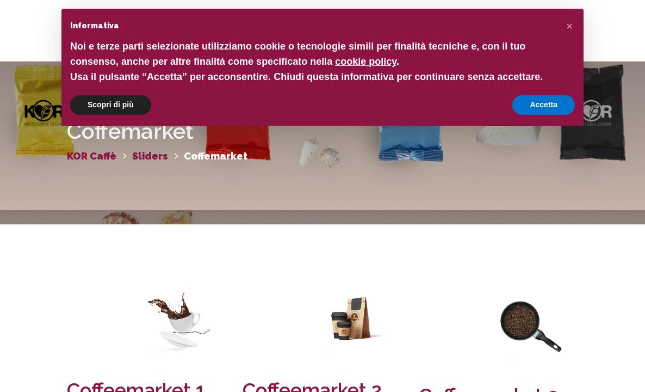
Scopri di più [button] (111, 104)
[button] (569, 26)
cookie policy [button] (365, 61)
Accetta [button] (543, 104)
